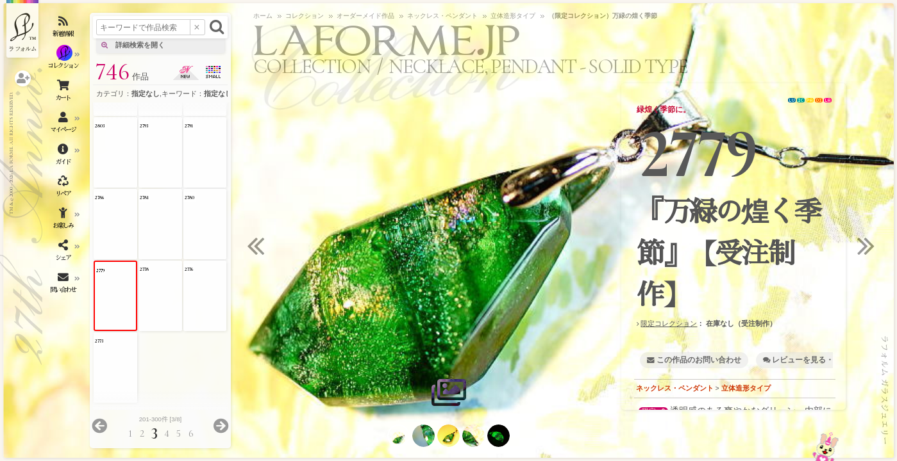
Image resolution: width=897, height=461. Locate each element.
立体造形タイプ (746, 388)
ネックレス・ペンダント (675, 388)
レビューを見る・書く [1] (816, 360)
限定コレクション (669, 323)
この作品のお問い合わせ (699, 360)
